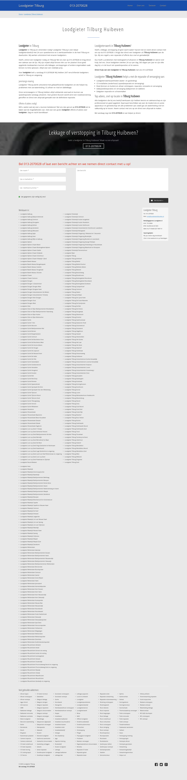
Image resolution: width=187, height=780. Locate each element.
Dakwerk (39, 730)
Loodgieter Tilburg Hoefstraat (74, 351)
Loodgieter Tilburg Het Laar (73, 342)
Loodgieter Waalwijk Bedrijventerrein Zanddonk (35, 494)
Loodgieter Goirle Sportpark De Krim (31, 387)
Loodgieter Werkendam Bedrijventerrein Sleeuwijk (35, 561)
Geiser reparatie (42, 750)
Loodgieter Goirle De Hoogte (29, 348)
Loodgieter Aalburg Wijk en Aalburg (31, 239)
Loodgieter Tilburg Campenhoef (74, 286)
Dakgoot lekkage (42, 699)
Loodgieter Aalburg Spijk (28, 233)
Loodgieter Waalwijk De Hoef (29, 511)
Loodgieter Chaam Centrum (28, 278)
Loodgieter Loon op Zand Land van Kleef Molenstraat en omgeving (41, 454)
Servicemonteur (105, 755)
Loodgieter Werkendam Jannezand (31, 583)
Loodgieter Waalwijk (26, 469)
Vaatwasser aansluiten (126, 727)
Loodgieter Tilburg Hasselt (73, 334)
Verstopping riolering (125, 736)
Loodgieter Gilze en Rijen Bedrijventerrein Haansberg (36, 311)
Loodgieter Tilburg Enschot (73, 317)
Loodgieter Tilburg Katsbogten (74, 379)
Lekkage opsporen (82, 694)
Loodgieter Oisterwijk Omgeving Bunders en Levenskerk (82, 239)
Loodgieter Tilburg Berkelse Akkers (75, 267)
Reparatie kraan (81, 755)
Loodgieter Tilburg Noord (72, 401)
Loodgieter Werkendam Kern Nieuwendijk (33, 595)
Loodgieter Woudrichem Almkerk (30, 645)
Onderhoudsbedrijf (83, 722)
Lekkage (57, 750)
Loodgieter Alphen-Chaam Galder (30, 250)
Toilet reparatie (124, 719)
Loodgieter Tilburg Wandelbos (74, 445)
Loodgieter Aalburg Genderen (29, 228)
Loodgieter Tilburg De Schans (74, 309)
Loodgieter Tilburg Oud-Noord (74, 406)
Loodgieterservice (82, 708)
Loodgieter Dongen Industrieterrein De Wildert (34, 292)
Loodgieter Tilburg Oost (72, 404)
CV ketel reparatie (25, 747)
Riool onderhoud (105, 719)
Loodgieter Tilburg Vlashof (73, 443)
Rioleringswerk (104, 705)
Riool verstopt (104, 730)
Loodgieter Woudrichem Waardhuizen (32, 675)
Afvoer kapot (24, 694)
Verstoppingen (123, 738)
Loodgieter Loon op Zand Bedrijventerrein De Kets (35, 434)
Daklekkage (40, 719)
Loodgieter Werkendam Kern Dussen (31, 589)
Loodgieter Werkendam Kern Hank (31, 592)
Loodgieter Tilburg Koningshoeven (75, 384)
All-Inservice (24, 705)
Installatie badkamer (61, 719)
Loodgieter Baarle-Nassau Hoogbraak (31, 270)
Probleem (80, 738)
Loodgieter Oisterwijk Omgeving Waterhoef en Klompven (82, 247)
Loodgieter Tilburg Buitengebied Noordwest (78, 281)
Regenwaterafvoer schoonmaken (87, 744)
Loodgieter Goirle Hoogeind (29, 370)
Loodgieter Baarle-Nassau (28, 261)
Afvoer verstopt (25, 699)
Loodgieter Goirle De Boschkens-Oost (32, 339)
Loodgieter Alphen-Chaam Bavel (30, 245)
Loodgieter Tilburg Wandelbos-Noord (76, 448)
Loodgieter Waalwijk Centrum (29, 508)
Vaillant (121, 730)
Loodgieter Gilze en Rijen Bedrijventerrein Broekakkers (37, 309)
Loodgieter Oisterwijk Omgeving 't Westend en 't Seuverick (83, 233)
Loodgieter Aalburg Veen (28, 236)
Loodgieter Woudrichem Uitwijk (30, 673)
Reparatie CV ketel (82, 750)
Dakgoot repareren (42, 708)
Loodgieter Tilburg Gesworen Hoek (75, 323)
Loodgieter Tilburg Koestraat (73, 381)
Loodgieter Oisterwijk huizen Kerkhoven (77, 225)
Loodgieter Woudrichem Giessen (30, 659)
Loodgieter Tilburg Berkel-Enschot (75, 264)
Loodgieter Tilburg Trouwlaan (74, 434)
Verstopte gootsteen (125, 744)
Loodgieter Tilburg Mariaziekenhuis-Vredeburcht (79, 395)
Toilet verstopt (123, 722)
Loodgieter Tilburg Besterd (73, 270)
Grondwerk (58, 702)
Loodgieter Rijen (70, 253)
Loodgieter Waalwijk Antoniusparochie (32, 472)
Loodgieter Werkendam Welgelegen (31, 631)
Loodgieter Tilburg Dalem (72, 292)
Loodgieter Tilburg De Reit (73, 306)
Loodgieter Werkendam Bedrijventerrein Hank (34, 555)
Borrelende (23, 727)
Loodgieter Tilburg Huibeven (33, 14)
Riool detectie (104, 708)
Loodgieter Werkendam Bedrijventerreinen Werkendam (37, 564)
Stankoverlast (123, 696)
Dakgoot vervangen (43, 716)
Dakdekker (40, 696)
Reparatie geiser (82, 752)
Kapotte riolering (60, 741)
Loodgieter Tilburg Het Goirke (74, 339)
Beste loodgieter (25, 719)
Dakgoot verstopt (42, 713)
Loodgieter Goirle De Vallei (28, 356)
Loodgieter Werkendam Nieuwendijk (31, 606)
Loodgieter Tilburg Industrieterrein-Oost (77, 373)
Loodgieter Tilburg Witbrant (73, 457)
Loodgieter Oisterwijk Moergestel (75, 231)
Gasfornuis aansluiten (43, 738)
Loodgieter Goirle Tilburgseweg (30, 401)
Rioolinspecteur (105, 733)
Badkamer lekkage (26, 710)
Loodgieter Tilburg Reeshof (73, 415)
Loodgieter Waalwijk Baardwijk (29, 475)
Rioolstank (103, 738)
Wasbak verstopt (145, 705)
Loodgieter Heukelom (27, 409)
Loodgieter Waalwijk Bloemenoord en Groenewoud (36, 500)
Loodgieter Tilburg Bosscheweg (74, 272)
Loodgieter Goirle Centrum (28, 337)
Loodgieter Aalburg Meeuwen (29, 231)
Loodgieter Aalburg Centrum (29, 219)
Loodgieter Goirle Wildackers (29, 406)
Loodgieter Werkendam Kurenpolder (31, 600)
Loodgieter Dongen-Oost (28, 300)
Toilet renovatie (124, 716)
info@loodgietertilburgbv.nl (155, 216)
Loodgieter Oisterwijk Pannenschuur (76, 250)
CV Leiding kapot (25, 752)
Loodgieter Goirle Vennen (28, 404)
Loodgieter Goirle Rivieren (28, 381)
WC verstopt (144, 719)
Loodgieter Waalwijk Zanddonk (30, 544)
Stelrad (121, 699)
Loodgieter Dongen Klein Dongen (30, 297)
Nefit (78, 716)
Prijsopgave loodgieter (84, 736)
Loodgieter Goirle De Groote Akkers (31, 345)
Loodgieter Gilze (25, 306)
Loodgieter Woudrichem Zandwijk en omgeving (35, 681)
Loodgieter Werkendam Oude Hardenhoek (33, 614)
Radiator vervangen (83, 741)
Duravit (39, 733)
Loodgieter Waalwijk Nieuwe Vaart (31, 530)
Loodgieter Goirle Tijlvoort (28, 392)
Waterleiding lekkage (146, 708)
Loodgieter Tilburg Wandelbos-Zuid (75, 451)
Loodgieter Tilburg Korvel (72, 390)
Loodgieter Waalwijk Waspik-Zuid (30, 541)
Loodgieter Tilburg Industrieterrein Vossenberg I (79, 370)
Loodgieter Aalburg (26, 214)
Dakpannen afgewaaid (44, 722)
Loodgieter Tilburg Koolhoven (74, 387)
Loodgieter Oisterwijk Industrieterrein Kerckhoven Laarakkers (83, 228)
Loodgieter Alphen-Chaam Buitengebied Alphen (35, 247)
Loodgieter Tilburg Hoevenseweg (75, 353)
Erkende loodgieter (43, 736)
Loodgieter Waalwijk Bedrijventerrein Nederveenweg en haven (39, 488)
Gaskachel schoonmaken (44, 741)
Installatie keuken (60, 724)
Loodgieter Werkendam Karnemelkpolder (33, 586)
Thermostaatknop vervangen (128, 710)
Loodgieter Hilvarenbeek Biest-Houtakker (33, 418)
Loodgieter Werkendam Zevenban (30, 639)
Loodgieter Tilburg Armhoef (73, 258)
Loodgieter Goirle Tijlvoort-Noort (30, 395)
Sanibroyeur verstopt (106, 747)
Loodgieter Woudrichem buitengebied (32, 656)
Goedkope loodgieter (43, 755)
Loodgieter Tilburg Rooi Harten (74, 418)
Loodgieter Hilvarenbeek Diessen (30, 420)
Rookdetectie (104, 741)
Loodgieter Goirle (25, 320)
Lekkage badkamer (61, 752)
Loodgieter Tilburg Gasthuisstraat (75, 320)
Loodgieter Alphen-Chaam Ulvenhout (32, 256)
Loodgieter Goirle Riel (27, 376)
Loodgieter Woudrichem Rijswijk (30, 670)
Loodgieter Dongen (26, 281)
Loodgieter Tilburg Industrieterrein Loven (77, 367)
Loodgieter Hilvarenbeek (28, 412)
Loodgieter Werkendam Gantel (29, 575)
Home (21, 14)
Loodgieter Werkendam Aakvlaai (30, 550)
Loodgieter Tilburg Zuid (72, 462)
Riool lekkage (104, 716)
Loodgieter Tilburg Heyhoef (73, 348)
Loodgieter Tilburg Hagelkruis (74, 331)
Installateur (58, 716)
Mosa (78, 713)
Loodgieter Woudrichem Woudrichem (32, 678)
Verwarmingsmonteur (126, 752)
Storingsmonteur (124, 705)
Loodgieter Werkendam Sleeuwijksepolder (33, 620)
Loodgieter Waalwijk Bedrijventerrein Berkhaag (34, 477)
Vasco (121, 733)
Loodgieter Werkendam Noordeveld (31, 609)
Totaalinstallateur (124, 724)
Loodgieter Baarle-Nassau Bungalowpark (32, 264)
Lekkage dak (59, 755)
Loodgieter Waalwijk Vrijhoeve (29, 536)
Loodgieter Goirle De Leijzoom (29, 351)
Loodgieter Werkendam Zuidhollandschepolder (34, 642)
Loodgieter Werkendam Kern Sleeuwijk (32, 597)
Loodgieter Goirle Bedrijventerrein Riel (32, 328)
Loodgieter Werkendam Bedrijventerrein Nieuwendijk (36, 558)
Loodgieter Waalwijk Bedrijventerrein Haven (33, 486)
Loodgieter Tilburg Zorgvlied (73, 459)
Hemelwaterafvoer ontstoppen (64, 708)
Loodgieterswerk (82, 710)
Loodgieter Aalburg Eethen (28, 225)
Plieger (79, 733)
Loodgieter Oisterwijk (71, 214)
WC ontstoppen (145, 716)
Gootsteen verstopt (61, 696)
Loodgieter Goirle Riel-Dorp (28, 379)
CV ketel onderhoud (26, 744)
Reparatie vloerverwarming (108, 699)
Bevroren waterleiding (27, 722)
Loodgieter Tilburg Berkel (72, 261)
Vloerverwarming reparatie (148, 696)
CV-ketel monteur (42, 694)
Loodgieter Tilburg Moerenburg (74, 398)
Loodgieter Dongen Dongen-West (30, 286)
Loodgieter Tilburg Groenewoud (74, 325)
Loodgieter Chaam (26, 275)
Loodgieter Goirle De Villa (28, 359)
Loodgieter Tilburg (31, 5)
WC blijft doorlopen (146, 713)
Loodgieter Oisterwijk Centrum (74, 217)
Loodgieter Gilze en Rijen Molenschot (31, 317)
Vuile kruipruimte (145, 699)
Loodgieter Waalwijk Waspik (29, 539)
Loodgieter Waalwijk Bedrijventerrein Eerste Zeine (35, 483)
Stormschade (123, 708)
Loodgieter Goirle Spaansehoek (30, 384)
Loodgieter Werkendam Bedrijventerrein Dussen (35, 553)
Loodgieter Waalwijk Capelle (29, 502)
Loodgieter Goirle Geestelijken (29, 362)
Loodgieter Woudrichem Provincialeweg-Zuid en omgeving (38, 667)
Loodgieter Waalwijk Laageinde (30, 516)
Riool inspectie (104, 710)
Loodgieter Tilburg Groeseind (74, 328)
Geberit (39, 747)
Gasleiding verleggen (43, 744)
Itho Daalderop (59, 736)
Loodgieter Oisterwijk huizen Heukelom (77, 222)
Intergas (57, 733)
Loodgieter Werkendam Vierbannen (31, 628)
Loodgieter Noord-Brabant (28, 462)
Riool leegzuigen (105, 713)
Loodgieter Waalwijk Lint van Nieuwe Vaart (33, 519)
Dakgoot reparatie (42, 705)
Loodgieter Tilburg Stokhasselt (74, 423)
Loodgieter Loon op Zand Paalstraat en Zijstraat (35, 459)
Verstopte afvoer (124, 741)
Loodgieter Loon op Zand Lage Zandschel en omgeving (37, 451)
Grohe (57, 699)
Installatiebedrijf (60, 730)
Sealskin (102, 752)
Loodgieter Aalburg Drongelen (29, 222)
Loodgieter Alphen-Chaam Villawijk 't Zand (33, 258)
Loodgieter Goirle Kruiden (28, 373)
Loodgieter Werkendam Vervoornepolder (33, 625)
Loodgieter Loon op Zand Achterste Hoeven (33, 431)
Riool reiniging (104, 727)
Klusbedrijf (58, 744)
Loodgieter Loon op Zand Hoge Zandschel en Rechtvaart (37, 445)
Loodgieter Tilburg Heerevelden (74, 337)
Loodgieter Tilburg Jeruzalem (73, 376)
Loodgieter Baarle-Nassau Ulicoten (31, 272)
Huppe (57, 713)
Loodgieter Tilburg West (72, 454)
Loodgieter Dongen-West (28, 303)
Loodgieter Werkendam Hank (29, 581)
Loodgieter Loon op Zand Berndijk (31, 437)
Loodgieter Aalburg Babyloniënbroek (31, 217)
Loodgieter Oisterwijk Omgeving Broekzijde (78, 236)
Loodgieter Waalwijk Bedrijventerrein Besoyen (34, 480)
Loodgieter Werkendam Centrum (30, 572)
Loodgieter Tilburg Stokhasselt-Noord (76, 426)
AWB (21, 708)
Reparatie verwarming (106, 696)
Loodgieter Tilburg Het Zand (73, 345)
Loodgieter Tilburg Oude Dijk (74, 412)
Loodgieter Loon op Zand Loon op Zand (32, 457)
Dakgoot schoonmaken (44, 710)
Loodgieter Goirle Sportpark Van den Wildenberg (35, 390)
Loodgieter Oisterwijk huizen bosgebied (77, 219)
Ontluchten (80, 727)
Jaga (56, 738)
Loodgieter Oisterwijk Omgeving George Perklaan (80, 242)
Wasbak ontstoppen (146, 702)
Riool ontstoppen (105, 724)
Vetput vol (122, 755)
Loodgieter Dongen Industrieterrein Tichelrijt (34, 295)
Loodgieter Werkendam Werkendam (31, 634)
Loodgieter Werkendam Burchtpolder (31, 569)
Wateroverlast (144, 710)
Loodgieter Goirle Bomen (28, 331)
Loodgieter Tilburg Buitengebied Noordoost (78, 278)
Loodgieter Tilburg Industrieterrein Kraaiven (78, 365)
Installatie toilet (60, 727)
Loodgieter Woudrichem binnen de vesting (33, 650)
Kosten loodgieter (60, 747)
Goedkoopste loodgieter (44, 752)
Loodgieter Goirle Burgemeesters (30, 334)
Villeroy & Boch (144, 694)
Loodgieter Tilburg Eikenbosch (74, 314)
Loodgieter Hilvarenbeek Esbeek (30, 423)
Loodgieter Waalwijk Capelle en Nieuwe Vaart (34, 505)
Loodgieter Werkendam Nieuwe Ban (31, 603)
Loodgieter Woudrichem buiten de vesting (33, 653)
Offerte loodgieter (82, 719)
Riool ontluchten (105, 722)
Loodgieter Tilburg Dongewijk (74, 311)
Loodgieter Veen (25, 466)
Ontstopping (81, 730)
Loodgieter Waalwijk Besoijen (29, 497)
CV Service (23, 755)
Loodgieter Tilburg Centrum (73, 289)
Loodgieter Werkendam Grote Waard (31, 578)
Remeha (79, 747)
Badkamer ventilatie (26, 716)
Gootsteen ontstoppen (62, 694)
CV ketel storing (25, 750)
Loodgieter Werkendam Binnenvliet (31, 567)
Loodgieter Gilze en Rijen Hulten (30, 314)
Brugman (23, 733)
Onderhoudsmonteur (83, 724)
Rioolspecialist (104, 736)
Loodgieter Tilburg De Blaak (73, 295)
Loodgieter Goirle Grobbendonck (30, 365)
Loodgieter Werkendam (27, 547)
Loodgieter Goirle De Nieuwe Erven (31, 353)
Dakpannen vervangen (44, 724)
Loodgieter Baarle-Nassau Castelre (30, 267)
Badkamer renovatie (26, 713)
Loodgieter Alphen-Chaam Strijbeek (31, 253)
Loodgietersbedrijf (82, 705)
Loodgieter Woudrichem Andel (29, 648)
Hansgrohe (58, 705)
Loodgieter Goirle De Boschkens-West (32, 342)
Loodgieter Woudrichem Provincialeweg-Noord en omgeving (39, 664)
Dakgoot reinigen (42, 702)
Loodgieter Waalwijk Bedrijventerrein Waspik (34, 491)
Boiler (22, 724)
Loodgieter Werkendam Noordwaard (31, 611)
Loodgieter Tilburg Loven (72, 392)
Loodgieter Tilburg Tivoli (72, 431)
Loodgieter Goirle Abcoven (28, 325)
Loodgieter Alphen (26, 242)
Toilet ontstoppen (124, 713)
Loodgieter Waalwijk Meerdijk (29, 528)
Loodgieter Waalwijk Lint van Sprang (31, 522)
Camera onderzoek (26, 741)
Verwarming (123, 747)
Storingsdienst (123, 702)
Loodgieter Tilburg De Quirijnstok (75, 303)
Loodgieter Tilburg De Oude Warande (76, 300)
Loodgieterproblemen (83, 702)
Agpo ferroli (24, 702)
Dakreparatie (41, 727)
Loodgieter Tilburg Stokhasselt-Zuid (76, 429)
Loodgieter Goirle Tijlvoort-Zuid (30, 398)
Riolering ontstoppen (106, 702)
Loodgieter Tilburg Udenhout (74, 440)
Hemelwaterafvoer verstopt (63, 710)
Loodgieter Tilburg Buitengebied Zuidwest (78, 284)
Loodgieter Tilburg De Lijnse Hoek (75, 297)
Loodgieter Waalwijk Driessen (29, 514)
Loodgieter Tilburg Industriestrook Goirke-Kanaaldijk (81, 359)
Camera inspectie (25, 738)
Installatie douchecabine (62, 722)
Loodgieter (80, 699)
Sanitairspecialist (105, 750)
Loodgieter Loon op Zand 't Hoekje (31, 429)
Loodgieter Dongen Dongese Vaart (31, 289)
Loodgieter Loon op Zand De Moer (31, 443)
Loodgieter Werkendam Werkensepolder (32, 636)
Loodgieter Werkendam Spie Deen (30, 622)
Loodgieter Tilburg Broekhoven (74, 275)
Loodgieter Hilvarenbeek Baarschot (31, 415)
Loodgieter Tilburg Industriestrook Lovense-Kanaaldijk (81, 362)
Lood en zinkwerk (82, 696)
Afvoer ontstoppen (26, 696)
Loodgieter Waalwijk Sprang (29, 533)
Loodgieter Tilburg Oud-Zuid (73, 409)
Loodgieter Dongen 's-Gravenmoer (31, 284)
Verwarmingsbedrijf (125, 750)
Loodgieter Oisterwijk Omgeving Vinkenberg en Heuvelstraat (83, 245)
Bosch (22, 730)
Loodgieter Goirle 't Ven (27, 323)
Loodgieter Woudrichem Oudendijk (31, 661)
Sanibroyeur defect (106, 744)
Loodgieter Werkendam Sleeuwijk (30, 617)
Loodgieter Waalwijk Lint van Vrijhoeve (32, 525)
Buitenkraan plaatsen (27, 736)
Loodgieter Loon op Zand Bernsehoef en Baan (34, 440)
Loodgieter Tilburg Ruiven (73, 420)
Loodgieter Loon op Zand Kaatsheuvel (32, 448)
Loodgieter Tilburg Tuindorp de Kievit (76, 437)
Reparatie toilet (104, 694)
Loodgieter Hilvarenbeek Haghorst (31, 426)
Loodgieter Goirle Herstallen (29, 367)
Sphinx (121, 694)
